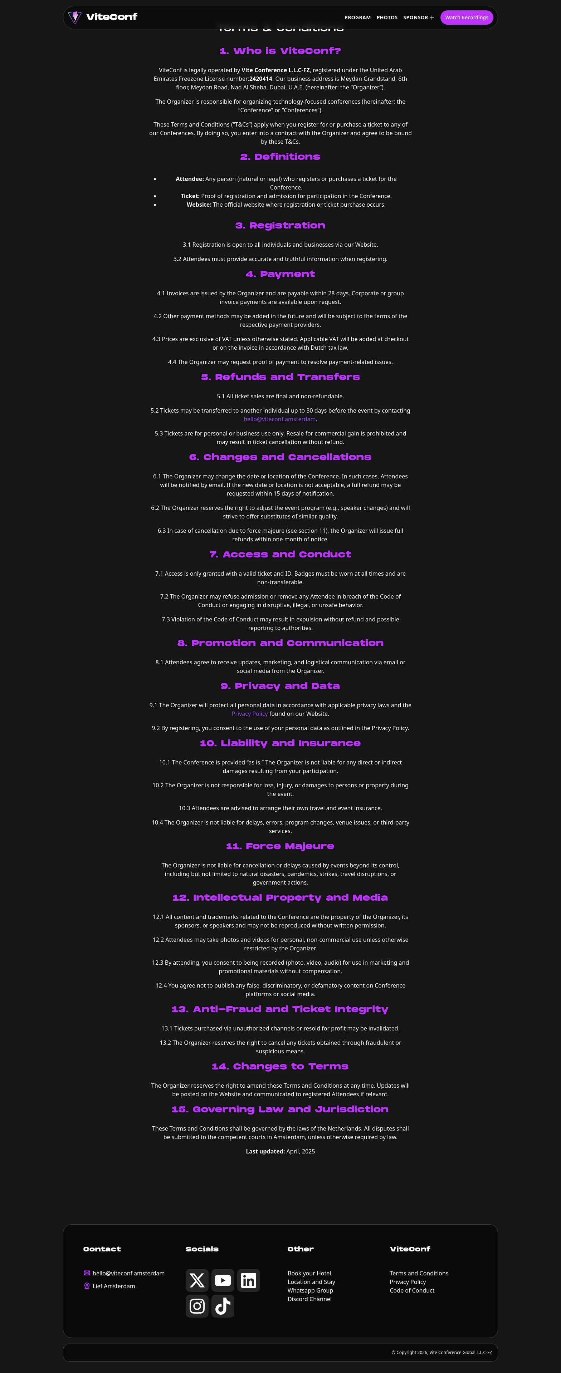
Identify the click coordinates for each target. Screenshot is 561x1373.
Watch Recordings (466, 17)
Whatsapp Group (310, 1290)
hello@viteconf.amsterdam (280, 419)
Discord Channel (310, 1299)
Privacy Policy (250, 714)
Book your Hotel (309, 1273)
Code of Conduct (412, 1290)
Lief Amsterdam (114, 1286)
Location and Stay (311, 1282)
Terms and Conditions (419, 1273)
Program (358, 17)
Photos (387, 17)
